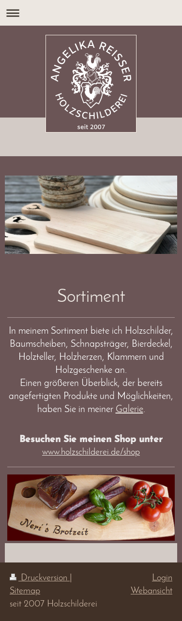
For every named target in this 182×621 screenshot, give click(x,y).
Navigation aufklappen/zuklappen (91, 12)
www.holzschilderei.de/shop (91, 452)
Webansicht (151, 591)
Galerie (129, 409)
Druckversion (40, 578)
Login (162, 578)
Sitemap (25, 591)
